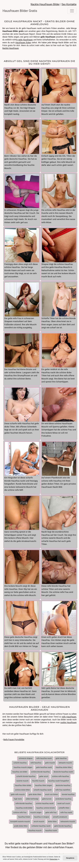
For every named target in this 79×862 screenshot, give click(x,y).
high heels (18, 799)
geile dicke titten (35, 794)
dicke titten (52, 822)
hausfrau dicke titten (64, 767)
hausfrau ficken (24, 817)
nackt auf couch (63, 803)
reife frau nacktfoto (62, 790)
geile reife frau (50, 812)
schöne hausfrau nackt (45, 803)
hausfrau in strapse (41, 817)
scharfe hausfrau (20, 763)
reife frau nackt (66, 812)
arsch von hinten (51, 794)
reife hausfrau (35, 763)
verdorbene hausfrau (63, 799)
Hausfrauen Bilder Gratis (20, 11)
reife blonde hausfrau (23, 803)
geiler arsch (43, 776)
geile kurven (47, 799)
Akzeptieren (70, 858)
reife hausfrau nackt (44, 758)
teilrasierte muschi (67, 822)
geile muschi (50, 763)
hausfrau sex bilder (19, 772)
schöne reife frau (19, 812)
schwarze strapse (25, 758)
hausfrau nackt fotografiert (58, 781)
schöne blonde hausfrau (40, 772)
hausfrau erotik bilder (24, 808)
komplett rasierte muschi (20, 822)
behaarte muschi (65, 763)
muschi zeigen (36, 812)
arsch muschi (39, 822)
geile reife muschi (18, 794)
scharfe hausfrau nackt (43, 790)
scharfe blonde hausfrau (25, 776)
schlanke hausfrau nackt (40, 826)
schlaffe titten (64, 808)
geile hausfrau (61, 758)
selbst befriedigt (32, 799)
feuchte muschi (38, 781)
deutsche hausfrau (63, 785)
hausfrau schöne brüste (45, 808)
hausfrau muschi (34, 831)
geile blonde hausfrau (62, 826)
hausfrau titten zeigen (43, 785)
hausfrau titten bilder (23, 785)
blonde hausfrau (68, 794)
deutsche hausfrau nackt (63, 772)
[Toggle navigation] (72, 11)
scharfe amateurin (60, 817)
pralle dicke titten (21, 826)
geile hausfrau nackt (44, 767)
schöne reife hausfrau (60, 776)
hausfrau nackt (51, 831)
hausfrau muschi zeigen (23, 767)
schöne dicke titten (22, 790)
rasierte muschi (22, 781)
